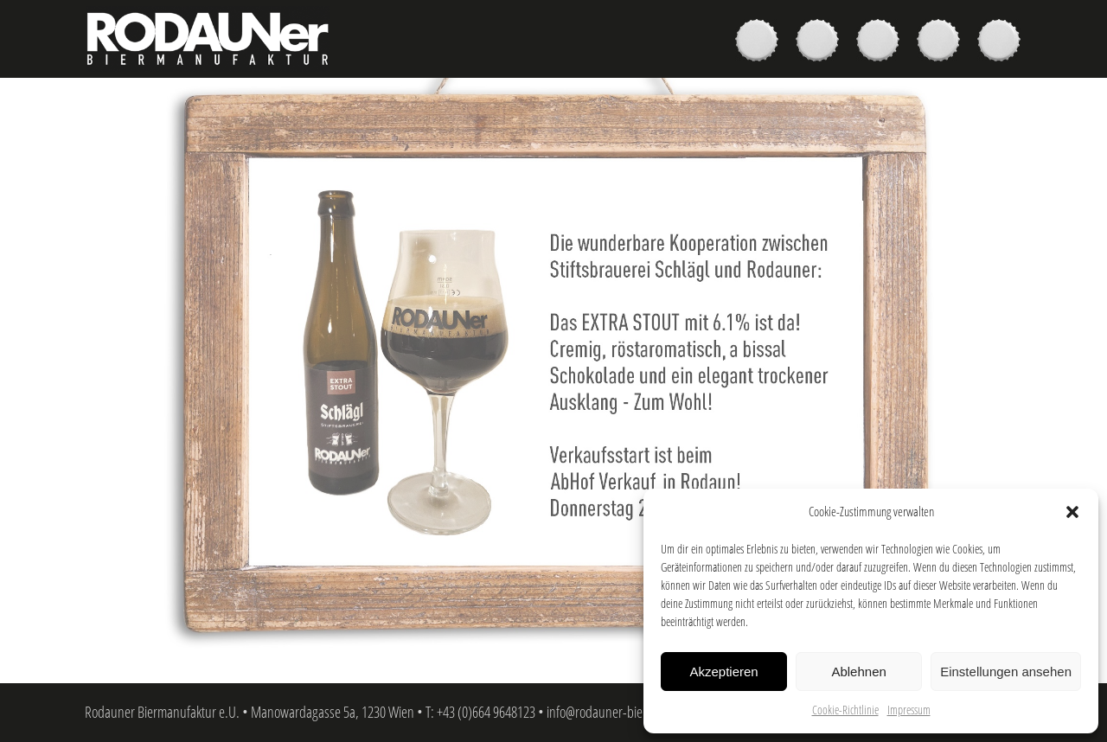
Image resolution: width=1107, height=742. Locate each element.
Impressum (909, 709)
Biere (761, 42)
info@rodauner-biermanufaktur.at (633, 711)
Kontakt (1003, 42)
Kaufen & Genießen (821, 42)
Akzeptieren (723, 671)
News (942, 42)
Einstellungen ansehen (1006, 671)
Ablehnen (858, 671)
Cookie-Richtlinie (845, 709)
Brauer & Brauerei (882, 42)
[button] (1072, 512)
